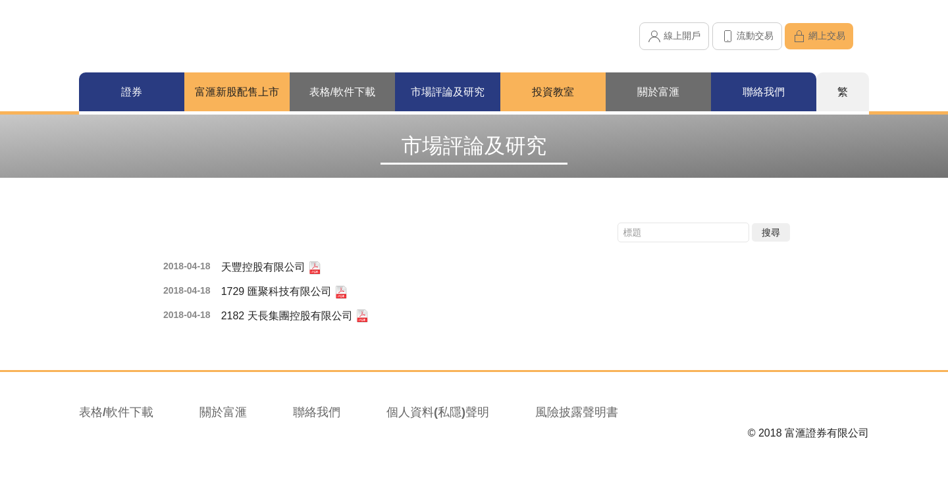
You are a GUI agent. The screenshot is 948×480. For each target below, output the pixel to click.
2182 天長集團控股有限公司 (295, 316)
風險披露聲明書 (576, 412)
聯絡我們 (316, 412)
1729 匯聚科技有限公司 (284, 292)
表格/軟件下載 (116, 412)
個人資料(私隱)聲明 (437, 412)
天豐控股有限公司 (271, 268)
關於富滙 (223, 412)
